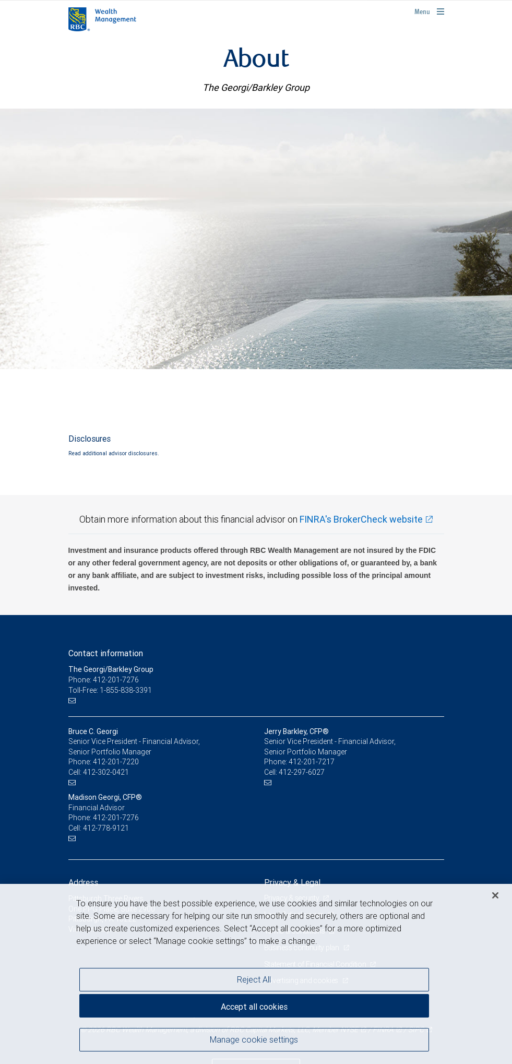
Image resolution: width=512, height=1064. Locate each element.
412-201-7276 (116, 817)
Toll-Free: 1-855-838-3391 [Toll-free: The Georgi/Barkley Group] (110, 690)
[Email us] (73, 700)
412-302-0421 (106, 772)
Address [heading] (83, 882)
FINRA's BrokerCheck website (361, 519)
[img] (256, 238)
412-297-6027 (302, 772)
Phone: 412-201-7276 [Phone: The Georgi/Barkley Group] (103, 679)
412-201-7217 (312, 761)
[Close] (495, 895)
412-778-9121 (106, 828)
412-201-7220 (116, 761)
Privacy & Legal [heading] (292, 882)
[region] (256, 974)
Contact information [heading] (105, 653)
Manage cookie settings (254, 1039)
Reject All (254, 979)
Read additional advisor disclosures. (113, 453)
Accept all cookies (254, 1006)
